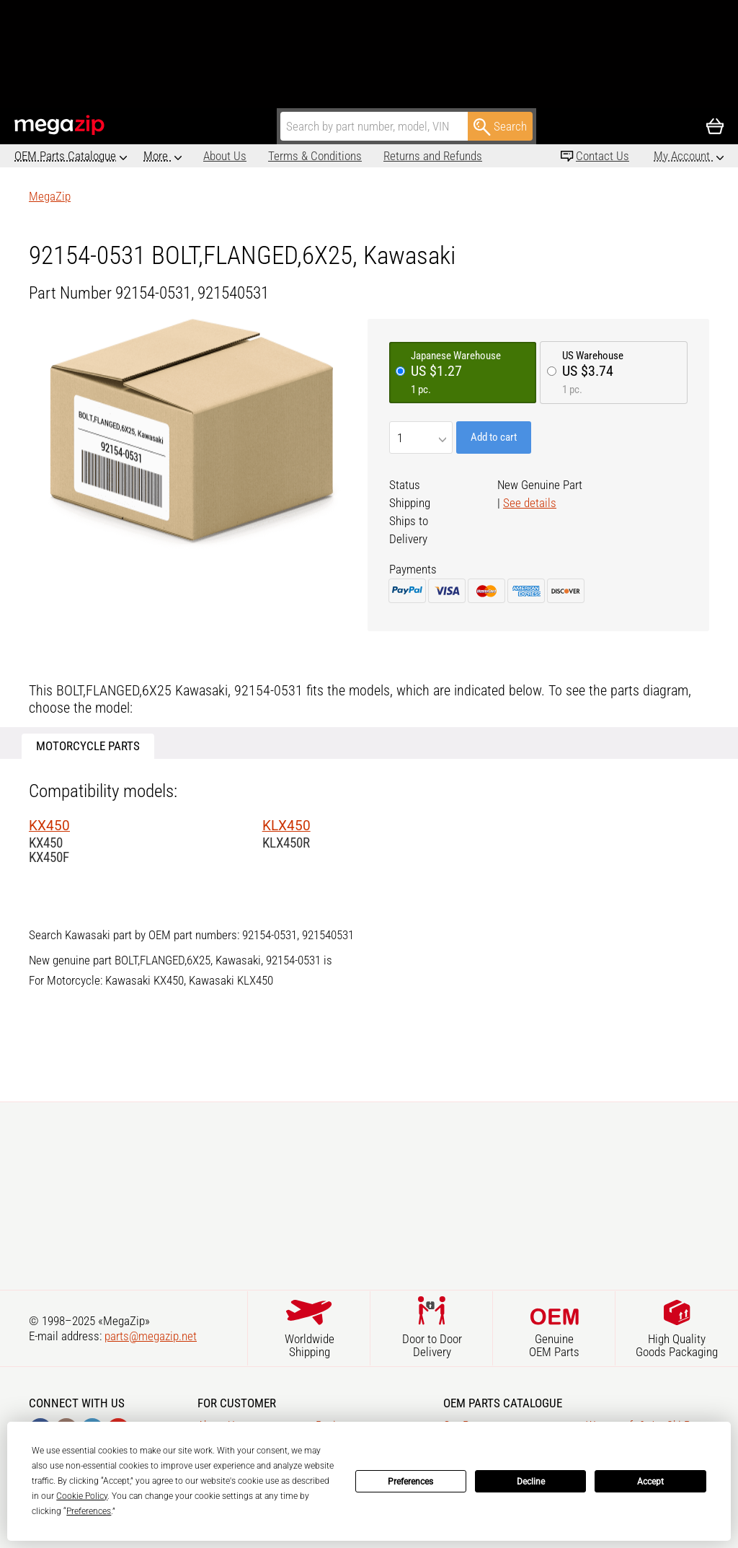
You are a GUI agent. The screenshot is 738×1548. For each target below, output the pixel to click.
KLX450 (286, 825)
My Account (683, 156)
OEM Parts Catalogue (65, 156)
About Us (165, 156)
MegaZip (60, 125)
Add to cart (494, 437)
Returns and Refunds (373, 156)
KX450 (49, 825)
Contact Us (602, 156)
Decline (531, 1482)
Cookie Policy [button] (81, 1496)
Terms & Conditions (255, 156)
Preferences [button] (88, 1511)
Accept (650, 1482)
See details (529, 503)
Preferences (410, 1482)
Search (500, 127)
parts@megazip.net (151, 1336)
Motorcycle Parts (88, 746)
